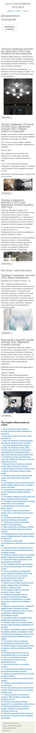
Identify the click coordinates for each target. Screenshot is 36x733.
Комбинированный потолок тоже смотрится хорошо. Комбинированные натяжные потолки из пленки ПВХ (17, 536)
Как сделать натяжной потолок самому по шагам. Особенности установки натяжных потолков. (17, 492)
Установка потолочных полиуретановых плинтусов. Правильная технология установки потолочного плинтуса (17, 459)
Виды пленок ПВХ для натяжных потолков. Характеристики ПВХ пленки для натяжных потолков (17, 529)
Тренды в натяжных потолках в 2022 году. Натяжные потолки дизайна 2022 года (17, 203)
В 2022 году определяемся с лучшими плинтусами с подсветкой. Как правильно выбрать (16, 601)
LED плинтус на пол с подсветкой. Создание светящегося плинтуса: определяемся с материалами (14, 578)
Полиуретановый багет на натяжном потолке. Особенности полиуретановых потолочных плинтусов (15, 708)
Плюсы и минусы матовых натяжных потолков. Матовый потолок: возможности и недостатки (16, 431)
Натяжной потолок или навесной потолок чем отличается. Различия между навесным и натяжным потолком (17, 550)
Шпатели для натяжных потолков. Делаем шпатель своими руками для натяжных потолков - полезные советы (17, 585)
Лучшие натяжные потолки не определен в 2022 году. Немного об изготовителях (17, 51)
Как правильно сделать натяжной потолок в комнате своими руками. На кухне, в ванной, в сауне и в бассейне (18, 485)
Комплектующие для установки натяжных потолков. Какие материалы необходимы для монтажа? (17, 625)
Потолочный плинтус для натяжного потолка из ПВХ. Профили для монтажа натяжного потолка (15, 697)
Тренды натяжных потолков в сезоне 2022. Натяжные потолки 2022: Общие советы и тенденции (17, 127)
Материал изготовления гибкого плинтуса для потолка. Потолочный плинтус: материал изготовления (17, 715)
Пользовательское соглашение (15, 725)
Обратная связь (6, 730)
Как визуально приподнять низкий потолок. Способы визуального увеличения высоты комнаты (17, 636)
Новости (18, 11)
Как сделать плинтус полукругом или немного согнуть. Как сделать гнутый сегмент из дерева (17, 513)
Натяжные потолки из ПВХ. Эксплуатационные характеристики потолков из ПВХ (18, 543)
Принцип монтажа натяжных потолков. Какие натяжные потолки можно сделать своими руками (18, 471)
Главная (10, 11)
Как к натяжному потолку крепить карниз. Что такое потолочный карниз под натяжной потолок (17, 566)
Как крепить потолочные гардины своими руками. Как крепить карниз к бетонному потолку (16, 478)
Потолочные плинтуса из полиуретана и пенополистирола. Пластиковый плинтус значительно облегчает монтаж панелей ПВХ (17, 452)
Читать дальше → (6, 117)
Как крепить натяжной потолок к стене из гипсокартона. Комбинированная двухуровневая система (17, 613)
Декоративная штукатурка (9, 28)
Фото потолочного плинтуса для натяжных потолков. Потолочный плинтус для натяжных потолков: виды (17, 690)
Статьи (25, 11)
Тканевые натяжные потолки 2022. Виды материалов (18, 276)
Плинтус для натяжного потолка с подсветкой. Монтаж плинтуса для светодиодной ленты (14, 659)
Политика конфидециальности (10, 728)
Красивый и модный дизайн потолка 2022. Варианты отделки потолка (17, 342)
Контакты (5, 725)
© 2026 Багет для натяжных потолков (11, 723)
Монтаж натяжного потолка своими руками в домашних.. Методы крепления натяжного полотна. (17, 648)
